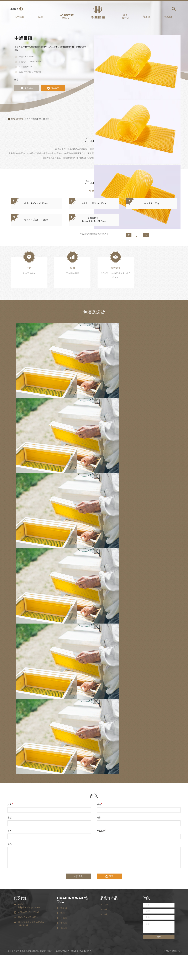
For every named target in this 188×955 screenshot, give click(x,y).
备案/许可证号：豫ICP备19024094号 (73, 951)
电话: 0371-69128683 (28, 912)
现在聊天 (53, 88)
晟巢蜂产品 (109, 898)
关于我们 (19, 16)
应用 (40, 16)
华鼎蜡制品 (36, 119)
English (14, 9)
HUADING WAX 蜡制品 (65, 16)
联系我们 (168, 16)
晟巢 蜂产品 (125, 16)
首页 (26, 119)
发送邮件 (27, 88)
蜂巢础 (146, 16)
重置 (109, 876)
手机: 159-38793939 (28, 917)
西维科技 (176, 951)
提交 (78, 876)
